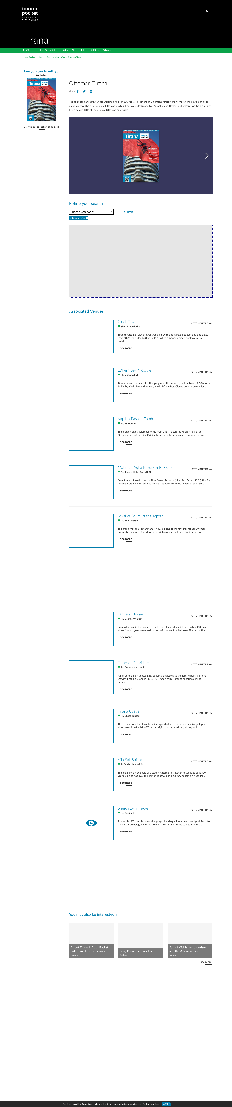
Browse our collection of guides (41, 127)
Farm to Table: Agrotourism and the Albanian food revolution (187, 949)
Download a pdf (42, 75)
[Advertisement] (140, 69)
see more (126, 348)
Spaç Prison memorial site (137, 951)
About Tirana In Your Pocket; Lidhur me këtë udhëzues (90, 949)
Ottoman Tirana (201, 323)
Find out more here (151, 1104)
